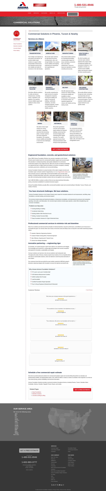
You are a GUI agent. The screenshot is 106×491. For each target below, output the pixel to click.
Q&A (52, 474)
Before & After (71, 462)
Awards (52, 476)
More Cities (16, 433)
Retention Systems (36, 392)
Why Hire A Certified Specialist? (58, 469)
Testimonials (54, 460)
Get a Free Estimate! (60, 148)
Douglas (16, 423)
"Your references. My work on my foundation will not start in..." (61, 319)
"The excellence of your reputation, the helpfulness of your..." (61, 307)
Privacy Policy (56, 488)
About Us (53, 457)
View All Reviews (89, 288)
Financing (53, 464)
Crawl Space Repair (55, 448)
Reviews (53, 462)
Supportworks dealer (63, 170)
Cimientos (53, 450)
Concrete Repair (17, 46)
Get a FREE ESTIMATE (29, 449)
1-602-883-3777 (29, 461)
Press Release (54, 480)
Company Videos (72, 459)
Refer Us (53, 478)
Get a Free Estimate (82, 388)
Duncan (16, 426)
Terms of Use (63, 488)
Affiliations (53, 459)
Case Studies (71, 460)
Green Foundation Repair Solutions (59, 471)
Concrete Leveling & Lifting (38, 394)
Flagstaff (16, 431)
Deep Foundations (36, 390)
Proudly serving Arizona (80, 7)
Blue (16, 413)
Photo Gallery (16, 49)
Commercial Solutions (17, 38)
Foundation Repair (72, 446)
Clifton (16, 420)
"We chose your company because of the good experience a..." (61, 294)
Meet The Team (54, 455)
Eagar (16, 427)
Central (16, 417)
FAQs (69, 450)
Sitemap (69, 488)
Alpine (16, 412)
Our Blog (53, 473)
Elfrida (16, 430)
